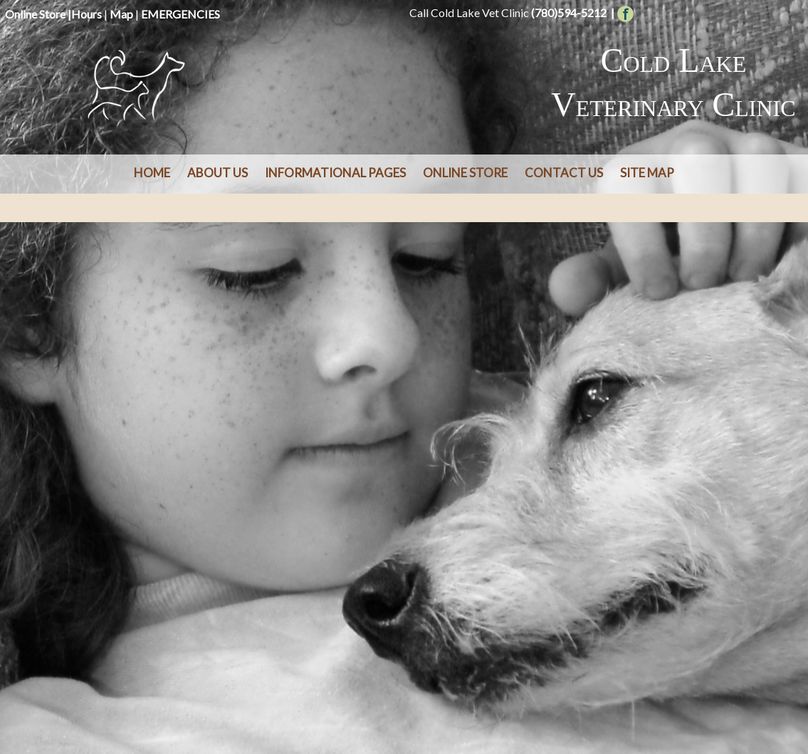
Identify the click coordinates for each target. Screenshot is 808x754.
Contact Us (564, 172)
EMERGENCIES (180, 14)
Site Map (647, 172)
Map (121, 14)
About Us (217, 172)
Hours (86, 14)
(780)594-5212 (569, 12)
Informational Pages (335, 172)
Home (152, 172)
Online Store (35, 14)
